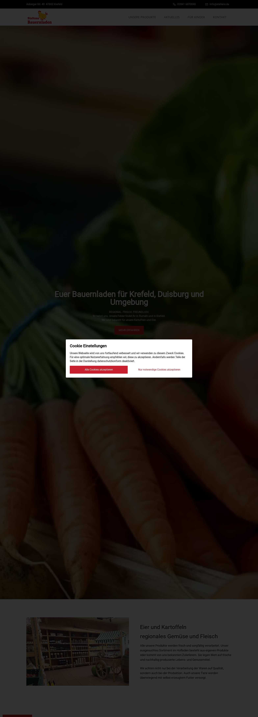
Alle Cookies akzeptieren (99, 369)
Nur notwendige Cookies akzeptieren (159, 369)
